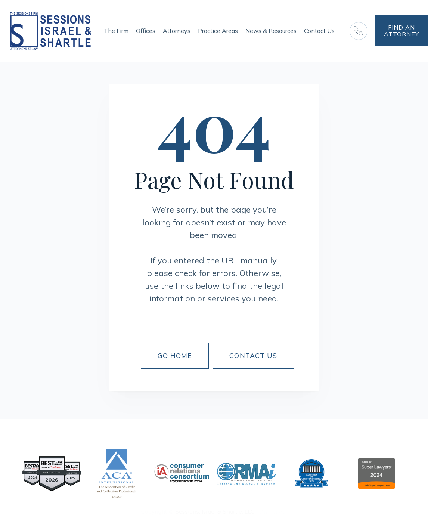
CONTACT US (253, 355)
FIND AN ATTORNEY (401, 31)
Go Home (175, 355)
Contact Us (319, 30)
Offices (145, 30)
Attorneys (176, 30)
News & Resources (271, 30)
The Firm (116, 30)
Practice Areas (218, 30)
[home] (51, 30)
